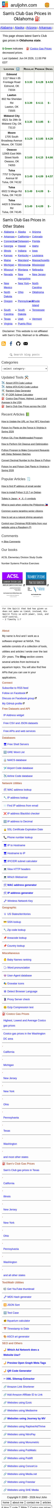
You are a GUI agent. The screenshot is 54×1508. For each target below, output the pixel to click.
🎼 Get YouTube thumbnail (18, 1290)
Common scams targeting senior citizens (22, 512)
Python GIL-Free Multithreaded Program (21, 439)
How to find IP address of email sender (21, 487)
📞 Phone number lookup (18, 838)
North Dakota (8, 294)
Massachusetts (39, 260)
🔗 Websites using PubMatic (19, 1451)
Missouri (9, 269)
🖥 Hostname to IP (14, 854)
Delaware (23, 241)
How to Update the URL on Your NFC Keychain (25, 422)
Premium (39, 68)
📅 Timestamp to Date (16, 1329)
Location (9, 68)
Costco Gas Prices (41, 48)
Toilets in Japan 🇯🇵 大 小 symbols (18, 500)
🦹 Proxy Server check (16, 1000)
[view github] (18, 344)
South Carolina (9, 312)
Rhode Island (36, 303)
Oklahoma (38, 292)
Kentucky (23, 255)
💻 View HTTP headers (16, 870)
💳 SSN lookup (12, 923)
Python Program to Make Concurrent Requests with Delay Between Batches (25, 453)
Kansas (8, 255)
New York (23, 283)
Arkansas (45, 27)
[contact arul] (25, 344)
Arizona (31, 27)
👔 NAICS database (15, 761)
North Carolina (37, 285)
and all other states (14, 1276)
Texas (7, 318)
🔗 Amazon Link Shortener (18, 1387)
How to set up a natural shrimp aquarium (22, 518)
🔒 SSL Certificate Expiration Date (23, 830)
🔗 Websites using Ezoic (17, 1403)
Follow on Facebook (13, 694)
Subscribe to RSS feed (15, 689)
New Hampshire (24, 276)
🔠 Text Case (11, 1314)
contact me (33, 1503)
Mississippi (38, 264)
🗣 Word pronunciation (16, 968)
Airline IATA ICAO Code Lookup (22, 388)
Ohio (20, 292)
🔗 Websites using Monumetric (21, 1443)
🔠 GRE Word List (14, 753)
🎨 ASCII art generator (16, 1337)
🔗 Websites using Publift (18, 1459)
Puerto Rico (25, 323)
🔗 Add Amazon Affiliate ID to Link (23, 1395)
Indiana (22, 250)
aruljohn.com (24, 5)
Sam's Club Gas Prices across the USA (26, 407)
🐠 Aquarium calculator (16, 1321)
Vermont (37, 318)
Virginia (8, 323)
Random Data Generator (18, 392)
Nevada (8, 274)
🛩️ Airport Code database (18, 769)
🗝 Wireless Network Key (18, 902)
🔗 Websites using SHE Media (21, 1491)
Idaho (35, 246)
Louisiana (37, 255)
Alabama (6, 27)
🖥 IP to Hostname (14, 846)
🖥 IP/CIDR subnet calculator (20, 862)
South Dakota (22, 312)
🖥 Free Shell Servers (16, 745)
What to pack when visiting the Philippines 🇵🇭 (24, 506)
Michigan (9, 264)
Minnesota (24, 264)
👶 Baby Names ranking (17, 960)
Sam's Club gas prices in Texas (21, 1171)
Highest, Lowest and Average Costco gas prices (24, 1024)
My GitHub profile (12, 704)
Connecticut (11, 241)
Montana (23, 269)
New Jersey (39, 274)
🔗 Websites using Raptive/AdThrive (24, 1427)
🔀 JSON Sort (11, 1306)
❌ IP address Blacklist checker (21, 814)
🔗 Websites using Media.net (20, 1475)
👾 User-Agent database (17, 976)
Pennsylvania (25, 301)
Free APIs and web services (19, 732)
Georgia (8, 246)
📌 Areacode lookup (15, 939)
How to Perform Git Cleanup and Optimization (24, 445)
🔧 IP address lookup (15, 798)
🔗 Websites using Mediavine (20, 1411)
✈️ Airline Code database (18, 777)
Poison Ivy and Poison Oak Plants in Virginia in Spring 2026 (25, 469)
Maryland (23, 260)
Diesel (49, 68)
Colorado (37, 236)
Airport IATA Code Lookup (19, 384)
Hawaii (22, 246)
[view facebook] (11, 344)
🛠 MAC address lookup (17, 790)
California (23, 236)
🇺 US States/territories (17, 915)
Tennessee (38, 310)
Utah (20, 318)
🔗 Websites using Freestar (19, 1483)
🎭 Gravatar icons (13, 984)
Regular (29, 68)
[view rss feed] (3, 344)
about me (18, 1503)
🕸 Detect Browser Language (20, 992)
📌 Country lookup (14, 947)
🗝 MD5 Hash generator (17, 1298)
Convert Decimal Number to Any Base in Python (26, 461)
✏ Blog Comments (10, 543)
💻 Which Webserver (15, 878)
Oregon (8, 301)
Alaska (19, 27)
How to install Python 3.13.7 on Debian (21, 493)
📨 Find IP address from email (20, 806)
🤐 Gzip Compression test (18, 1008)
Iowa (35, 250)
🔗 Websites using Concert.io (20, 1467)
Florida (36, 241)
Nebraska (37, 269)
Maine (7, 260)
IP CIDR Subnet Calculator (19, 396)
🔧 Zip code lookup (14, 931)
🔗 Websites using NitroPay (19, 1435)
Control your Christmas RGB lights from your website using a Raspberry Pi (24, 526)
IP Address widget (13, 716)
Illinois (7, 250)
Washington (10, 1145)
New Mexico (8, 285)
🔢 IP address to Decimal (18, 822)
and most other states (15, 1158)
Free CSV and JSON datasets (20, 724)
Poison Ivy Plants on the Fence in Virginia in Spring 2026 (23, 431)
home (6, 1503)
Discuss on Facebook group (18, 699)
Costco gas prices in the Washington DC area (24, 1037)
